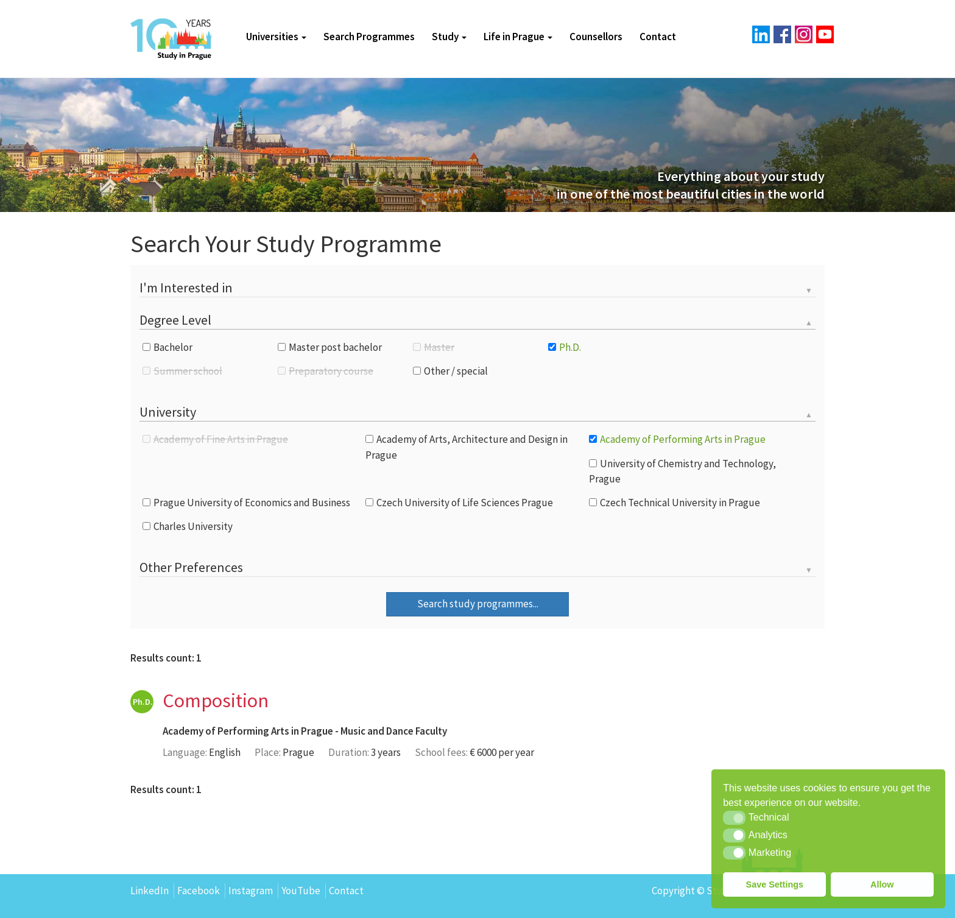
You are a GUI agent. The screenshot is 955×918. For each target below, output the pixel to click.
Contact (658, 36)
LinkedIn (149, 890)
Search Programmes (369, 36)
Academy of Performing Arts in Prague (248, 731)
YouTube (300, 890)
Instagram (250, 890)
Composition (216, 700)
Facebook (198, 890)
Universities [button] (276, 36)
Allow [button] (881, 884)
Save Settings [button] (774, 884)
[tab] (477, 288)
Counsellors (595, 36)
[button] (734, 817)
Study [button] (449, 36)
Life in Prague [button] (518, 36)
